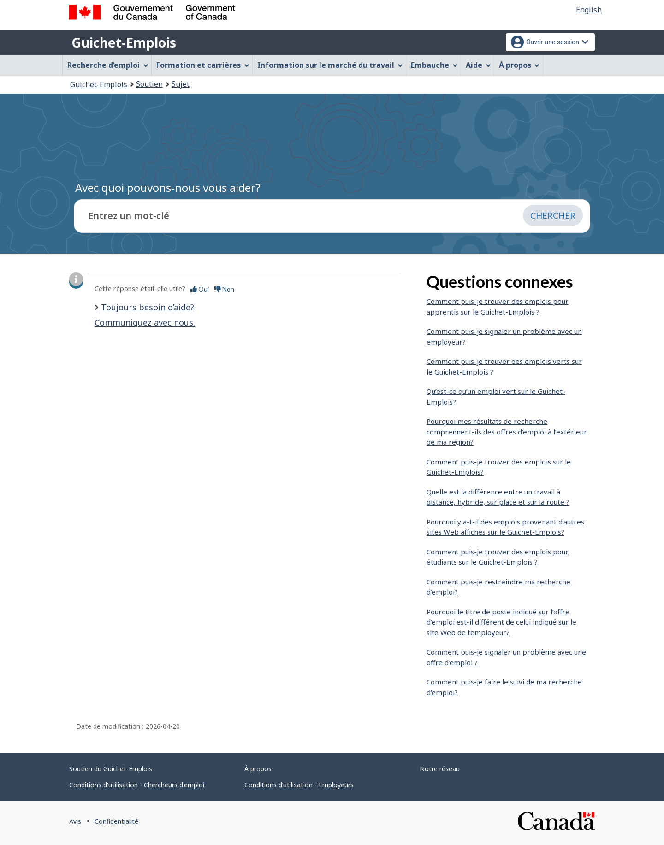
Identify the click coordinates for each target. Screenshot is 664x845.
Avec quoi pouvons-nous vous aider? (168, 187)
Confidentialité (116, 821)
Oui (199, 289)
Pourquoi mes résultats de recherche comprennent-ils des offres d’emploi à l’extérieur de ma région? (507, 431)
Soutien (149, 84)
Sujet (181, 84)
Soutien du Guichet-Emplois (110, 768)
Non (224, 289)
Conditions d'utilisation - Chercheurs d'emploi (136, 784)
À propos (258, 768)
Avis (75, 821)
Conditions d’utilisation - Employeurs (299, 784)
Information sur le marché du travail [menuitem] (330, 65)
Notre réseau (440, 768)
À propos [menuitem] (519, 65)
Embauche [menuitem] (434, 65)
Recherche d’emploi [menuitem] (107, 65)
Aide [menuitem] (478, 65)
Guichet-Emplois (123, 42)
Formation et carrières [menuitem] (202, 65)
